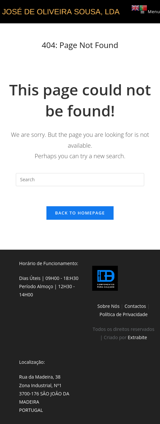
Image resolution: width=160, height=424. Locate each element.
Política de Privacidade (123, 314)
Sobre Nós (108, 306)
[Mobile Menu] (150, 11)
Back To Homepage (80, 213)
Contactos (135, 306)
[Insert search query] (80, 179)
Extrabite (137, 337)
